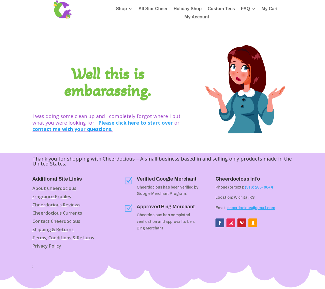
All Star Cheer (152, 9)
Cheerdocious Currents (57, 213)
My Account (196, 17)
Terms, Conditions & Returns (63, 238)
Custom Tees (221, 9)
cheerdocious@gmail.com (251, 208)
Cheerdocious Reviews (56, 205)
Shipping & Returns (53, 230)
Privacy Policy (46, 246)
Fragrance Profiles (51, 197)
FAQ (245, 9)
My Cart (270, 9)
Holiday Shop (187, 9)
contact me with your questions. (72, 129)
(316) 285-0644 (259, 187)
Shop (121, 9)
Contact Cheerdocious (56, 221)
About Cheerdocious (54, 188)
